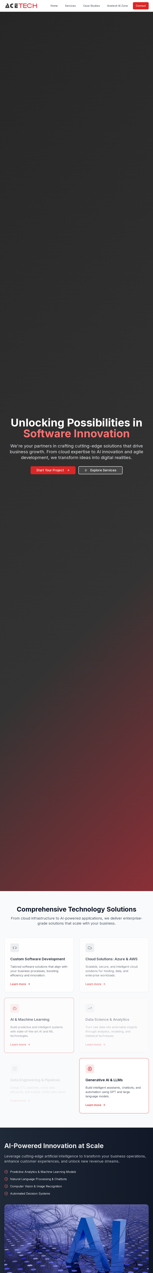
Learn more (20, 984)
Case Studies (91, 5)
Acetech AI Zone (117, 5)
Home (54, 5)
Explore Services (100, 470)
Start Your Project (53, 470)
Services (70, 5)
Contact (141, 5)
